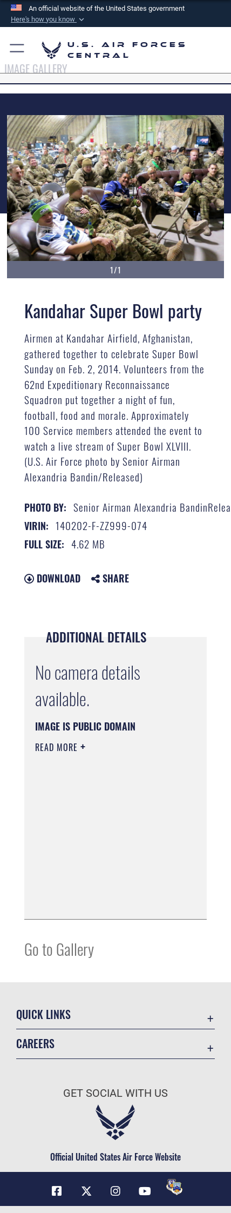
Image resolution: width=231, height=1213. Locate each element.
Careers (35, 1043)
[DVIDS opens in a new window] (174, 1187)
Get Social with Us (115, 1093)
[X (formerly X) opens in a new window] (86, 1191)
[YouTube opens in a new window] (145, 1191)
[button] (48, 19)
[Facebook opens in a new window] (57, 1191)
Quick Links (43, 1014)
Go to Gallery (59, 948)
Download (52, 578)
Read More (57, 747)
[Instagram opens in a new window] (115, 1191)
